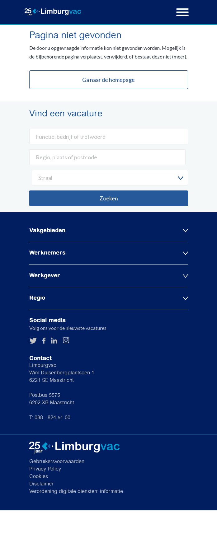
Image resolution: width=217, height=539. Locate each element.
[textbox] (110, 177)
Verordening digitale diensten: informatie (76, 491)
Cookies (38, 476)
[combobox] (110, 177)
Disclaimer (41, 484)
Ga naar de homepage (108, 79)
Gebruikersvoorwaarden (56, 461)
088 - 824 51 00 (52, 417)
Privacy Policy (45, 469)
